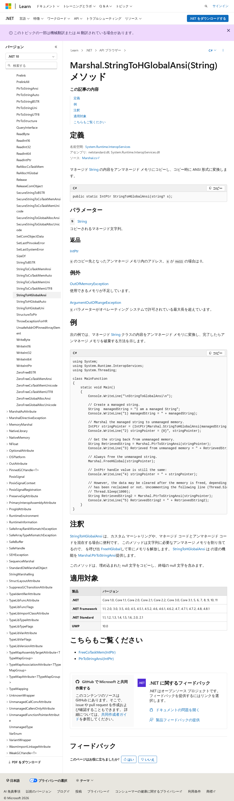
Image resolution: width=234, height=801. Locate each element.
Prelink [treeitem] (21, 75)
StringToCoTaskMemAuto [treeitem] (34, 275)
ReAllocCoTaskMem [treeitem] (30, 166)
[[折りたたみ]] (56, 47)
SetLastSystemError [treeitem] (30, 249)
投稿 (78, 791)
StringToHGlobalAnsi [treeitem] (31, 295)
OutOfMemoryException (89, 283)
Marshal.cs (89, 158)
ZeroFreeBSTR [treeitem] (26, 372)
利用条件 (194, 791)
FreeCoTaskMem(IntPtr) (97, 652)
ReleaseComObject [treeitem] (29, 186)
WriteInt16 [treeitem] (23, 346)
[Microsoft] (8, 6)
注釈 (77, 110)
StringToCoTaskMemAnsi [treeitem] (33, 269)
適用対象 (80, 116)
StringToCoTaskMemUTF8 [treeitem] (34, 288)
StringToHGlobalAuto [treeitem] (31, 301)
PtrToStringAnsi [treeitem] (27, 88)
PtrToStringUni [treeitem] (26, 108)
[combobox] (31, 56)
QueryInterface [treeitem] (26, 127)
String (93, 169)
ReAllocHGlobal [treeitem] (27, 173)
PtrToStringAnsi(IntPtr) (96, 658)
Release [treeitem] (21, 179)
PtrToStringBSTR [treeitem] (27, 101)
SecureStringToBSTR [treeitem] (30, 192)
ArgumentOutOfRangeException (95, 302)
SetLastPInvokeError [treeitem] (30, 243)
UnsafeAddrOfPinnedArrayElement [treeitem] (38, 330)
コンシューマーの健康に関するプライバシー (147, 791)
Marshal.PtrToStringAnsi (97, 555)
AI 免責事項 (12, 791)
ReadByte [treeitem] (22, 134)
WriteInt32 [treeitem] (24, 352)
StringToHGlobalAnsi (86, 536)
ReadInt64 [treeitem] (23, 153)
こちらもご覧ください (90, 122)
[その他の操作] (223, 50)
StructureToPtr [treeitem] (26, 314)
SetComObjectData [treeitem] (30, 236)
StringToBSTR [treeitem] (25, 262)
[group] (148, 435)
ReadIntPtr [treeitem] (23, 160)
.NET (89, 50)
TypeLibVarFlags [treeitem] (20, 639)
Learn (74, 50)
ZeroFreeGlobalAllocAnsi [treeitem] (33, 398)
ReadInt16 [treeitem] (23, 140)
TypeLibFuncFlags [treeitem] (21, 607)
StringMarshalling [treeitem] (21, 574)
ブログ (61, 791)
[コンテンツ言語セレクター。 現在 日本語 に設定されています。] (13, 780)
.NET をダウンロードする (208, 18)
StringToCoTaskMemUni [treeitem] (33, 282)
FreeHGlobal (111, 548)
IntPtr (74, 250)
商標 (209, 791)
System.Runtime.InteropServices (107, 146)
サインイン (221, 6)
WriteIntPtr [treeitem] (24, 365)
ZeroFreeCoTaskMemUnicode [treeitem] (36, 385)
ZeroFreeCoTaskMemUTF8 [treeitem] (34, 392)
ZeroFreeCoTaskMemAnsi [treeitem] (34, 378)
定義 (77, 98)
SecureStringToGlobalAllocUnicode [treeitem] (38, 227)
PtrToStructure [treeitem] (26, 121)
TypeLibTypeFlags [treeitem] (21, 626)
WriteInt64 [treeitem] (24, 359)
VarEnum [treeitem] (15, 733)
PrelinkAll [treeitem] (22, 82)
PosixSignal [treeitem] (16, 476)
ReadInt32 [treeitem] (23, 147)
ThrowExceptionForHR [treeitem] (31, 321)
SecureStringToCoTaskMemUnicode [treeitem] (37, 208)
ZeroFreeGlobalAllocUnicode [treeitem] (36, 405)
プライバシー (96, 791)
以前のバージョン (38, 791)
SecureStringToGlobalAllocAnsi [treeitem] (37, 218)
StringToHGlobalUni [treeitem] (30, 308)
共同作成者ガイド (101, 716)
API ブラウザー (110, 50)
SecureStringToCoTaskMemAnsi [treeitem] (38, 199)
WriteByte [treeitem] (23, 339)
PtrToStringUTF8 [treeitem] (28, 114)
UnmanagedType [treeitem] (21, 727)
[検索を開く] (206, 6)
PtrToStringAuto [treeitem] (27, 95)
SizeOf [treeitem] (20, 256)
